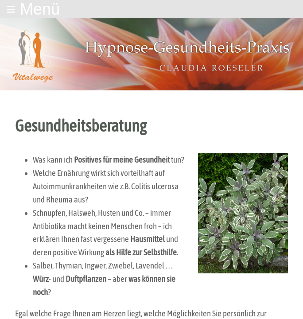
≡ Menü (33, 9)
